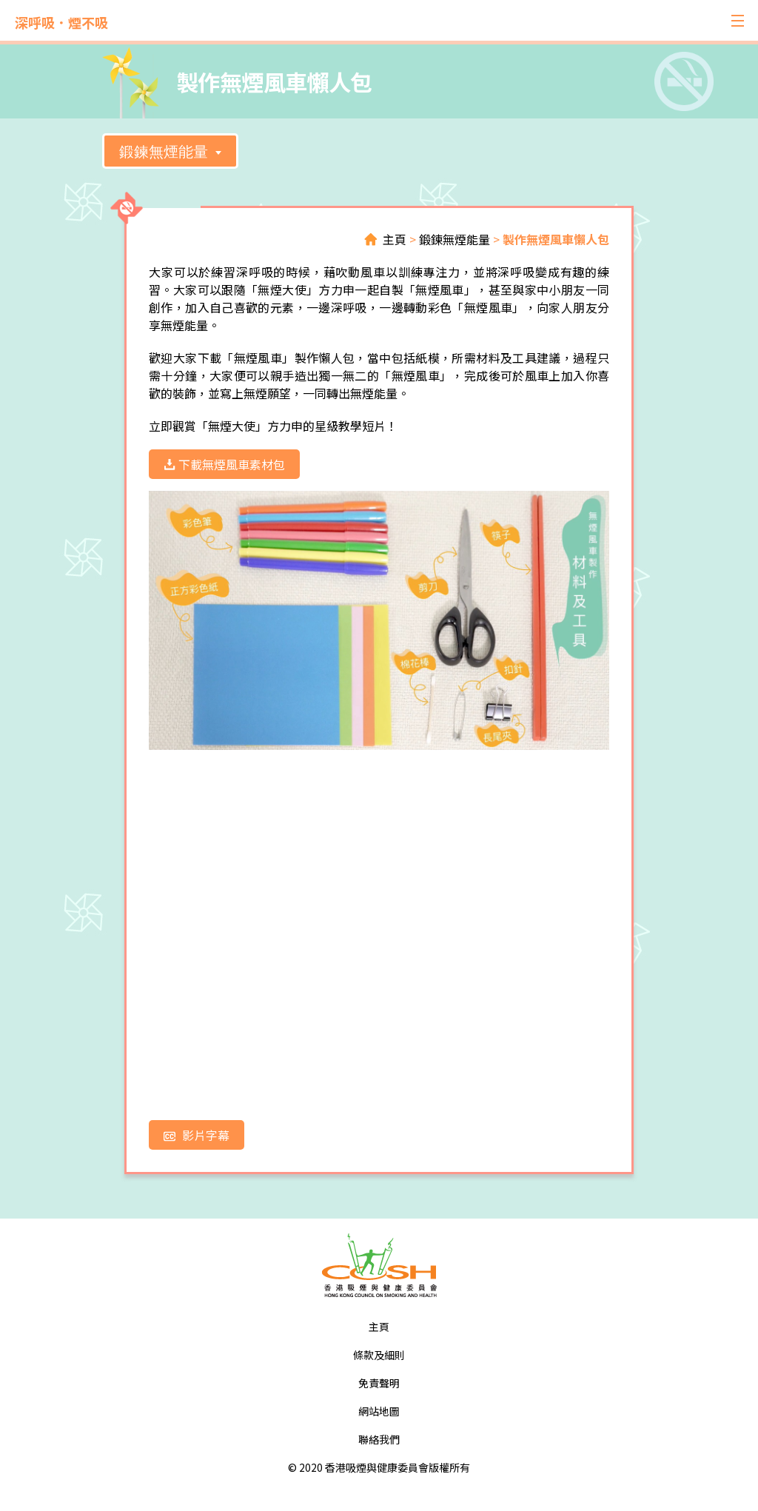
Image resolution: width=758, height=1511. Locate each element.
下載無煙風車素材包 (224, 464)
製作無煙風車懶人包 (556, 239)
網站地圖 (379, 1411)
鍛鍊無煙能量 (163, 152)
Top (697, 1450)
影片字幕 (196, 1135)
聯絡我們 (379, 1439)
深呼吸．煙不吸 (61, 22)
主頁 (394, 239)
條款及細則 (379, 1354)
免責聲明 (379, 1383)
